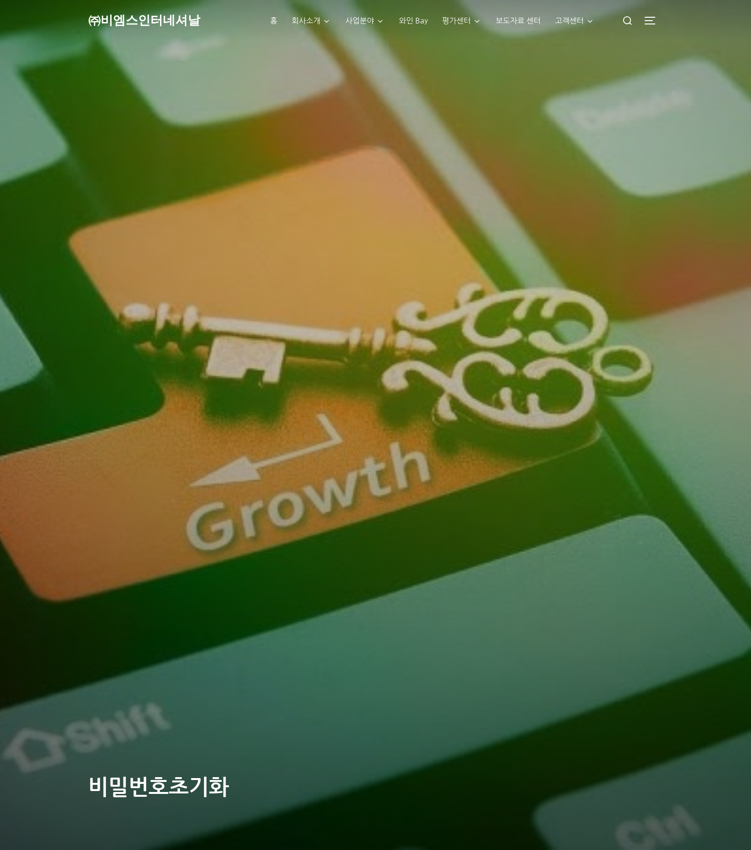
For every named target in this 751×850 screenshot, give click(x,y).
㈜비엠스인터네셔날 (144, 20)
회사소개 (311, 21)
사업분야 (365, 21)
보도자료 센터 (518, 20)
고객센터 (574, 21)
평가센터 (461, 21)
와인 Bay (413, 20)
